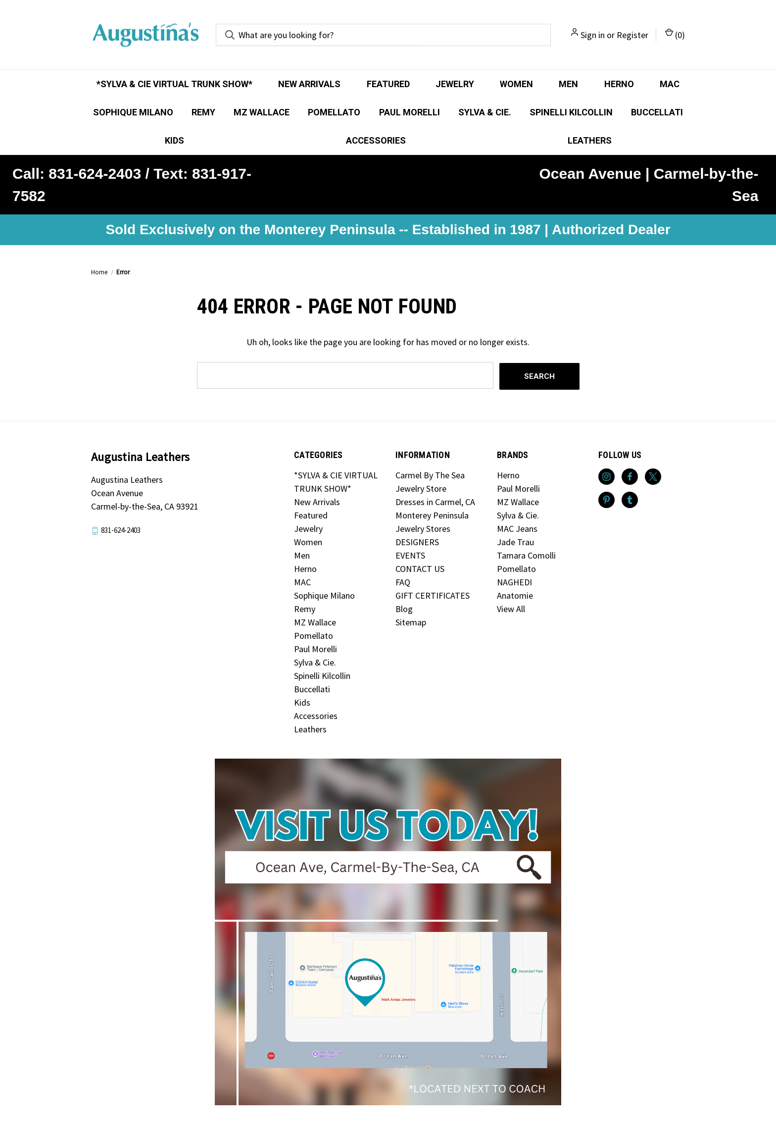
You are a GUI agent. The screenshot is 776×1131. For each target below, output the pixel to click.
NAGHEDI (514, 581)
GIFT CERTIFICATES (432, 594)
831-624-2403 (121, 529)
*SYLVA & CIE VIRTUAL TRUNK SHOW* (174, 84)
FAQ (402, 581)
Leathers (590, 140)
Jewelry (455, 84)
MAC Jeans (517, 527)
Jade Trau (515, 541)
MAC (669, 84)
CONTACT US (419, 567)
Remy (203, 112)
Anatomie (515, 594)
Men (568, 84)
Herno (619, 84)
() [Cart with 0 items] (675, 34)
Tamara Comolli (526, 554)
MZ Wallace (262, 112)
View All (511, 608)
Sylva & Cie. (484, 112)
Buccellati (657, 112)
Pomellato (334, 112)
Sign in (593, 35)
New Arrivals (309, 84)
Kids (174, 140)
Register (632, 35)
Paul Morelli (409, 112)
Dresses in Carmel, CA (435, 501)
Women (516, 84)
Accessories (376, 140)
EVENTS (410, 554)
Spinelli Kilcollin (571, 112)
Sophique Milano (133, 112)
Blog (404, 608)
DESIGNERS (417, 541)
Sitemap (410, 621)
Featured (388, 84)
